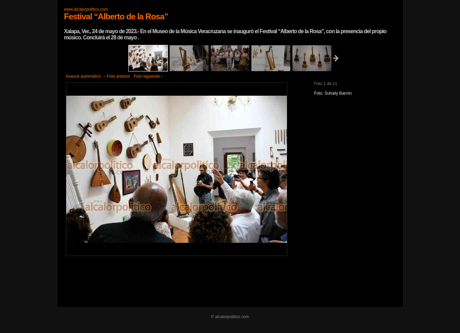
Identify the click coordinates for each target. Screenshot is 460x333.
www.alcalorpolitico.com (86, 9)
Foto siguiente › (148, 76)
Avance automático (83, 76)
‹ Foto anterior (117, 76)
